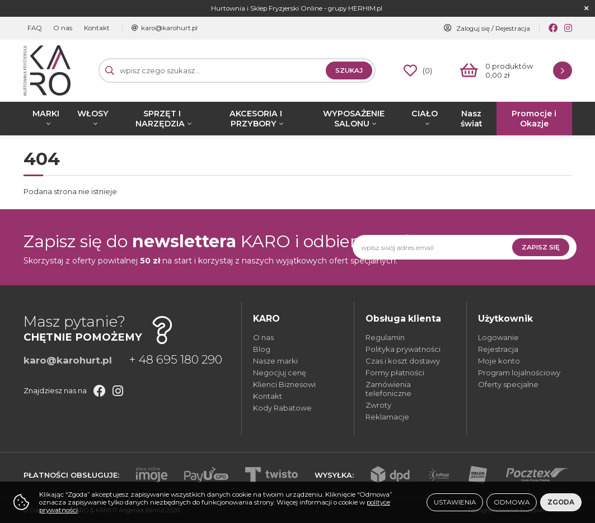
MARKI (45, 114)
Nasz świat (471, 119)
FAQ (33, 28)
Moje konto (499, 360)
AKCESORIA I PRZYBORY (255, 119)
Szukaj (349, 70)
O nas (58, 28)
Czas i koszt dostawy (403, 360)
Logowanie (498, 337)
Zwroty (378, 405)
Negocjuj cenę (279, 372)
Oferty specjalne (508, 384)
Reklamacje (387, 416)
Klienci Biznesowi (284, 384)
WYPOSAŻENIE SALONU (354, 119)
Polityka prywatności (403, 349)
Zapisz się (541, 247)
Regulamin (385, 337)
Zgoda (560, 502)
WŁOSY (93, 114)
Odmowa (512, 502)
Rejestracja (512, 28)
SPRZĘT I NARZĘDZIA (160, 119)
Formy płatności (395, 372)
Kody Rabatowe (282, 407)
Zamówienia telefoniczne (388, 389)
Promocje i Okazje (534, 119)
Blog (261, 349)
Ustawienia (455, 502)
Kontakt (89, 28)
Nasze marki (275, 360)
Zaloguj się (473, 28)
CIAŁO (424, 114)
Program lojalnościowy (519, 372)
